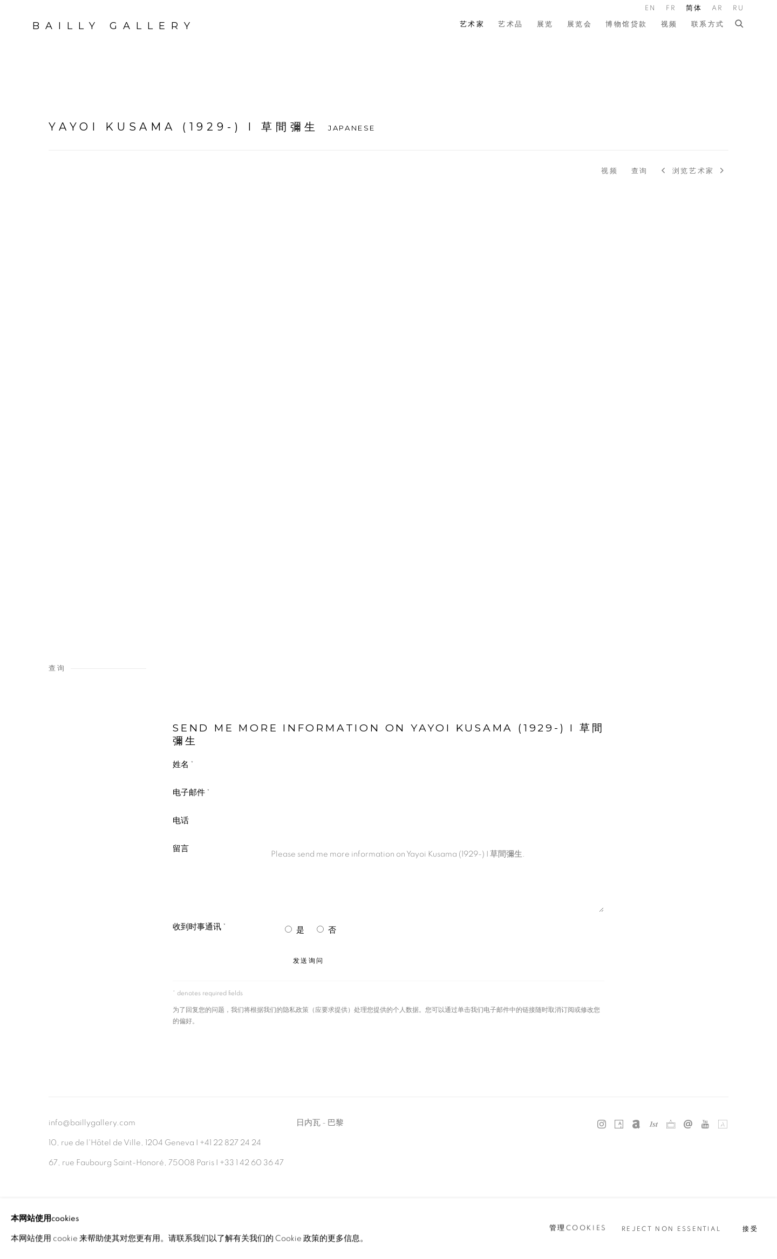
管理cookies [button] (578, 1227)
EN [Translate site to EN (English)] (651, 8)
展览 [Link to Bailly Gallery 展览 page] (545, 24)
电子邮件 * (191, 793)
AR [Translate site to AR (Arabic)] (718, 8)
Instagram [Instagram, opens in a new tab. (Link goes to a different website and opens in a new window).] (601, 1124)
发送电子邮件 (688, 1124)
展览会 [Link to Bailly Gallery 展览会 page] (579, 24)
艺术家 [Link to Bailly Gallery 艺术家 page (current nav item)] (472, 24)
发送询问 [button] (308, 961)
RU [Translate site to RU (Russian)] (739, 8)
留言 (181, 849)
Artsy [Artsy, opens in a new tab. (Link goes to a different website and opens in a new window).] (619, 1124)
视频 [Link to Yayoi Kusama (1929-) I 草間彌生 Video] (609, 171)
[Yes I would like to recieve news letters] (288, 929)
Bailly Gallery (114, 25)
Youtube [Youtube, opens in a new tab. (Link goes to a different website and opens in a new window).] (705, 1124)
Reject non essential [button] (671, 1228)
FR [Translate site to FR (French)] (671, 8)
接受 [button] (750, 1228)
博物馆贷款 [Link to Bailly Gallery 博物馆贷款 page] (626, 24)
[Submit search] (740, 24)
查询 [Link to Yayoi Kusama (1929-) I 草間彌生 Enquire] (639, 171)
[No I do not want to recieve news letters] (320, 929)
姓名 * (183, 765)
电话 (181, 821)
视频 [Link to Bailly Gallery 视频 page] (669, 24)
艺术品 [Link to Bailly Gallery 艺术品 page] (510, 24)
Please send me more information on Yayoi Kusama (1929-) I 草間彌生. (434, 878)
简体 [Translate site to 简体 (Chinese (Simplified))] (694, 8)
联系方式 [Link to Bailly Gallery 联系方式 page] (708, 24)
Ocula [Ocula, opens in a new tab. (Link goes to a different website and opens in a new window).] (670, 1124)
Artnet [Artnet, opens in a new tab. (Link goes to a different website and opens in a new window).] (636, 1124)
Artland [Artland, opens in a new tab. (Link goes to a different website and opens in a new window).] (722, 1124)
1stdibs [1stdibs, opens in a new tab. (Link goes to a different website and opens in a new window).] (653, 1124)
